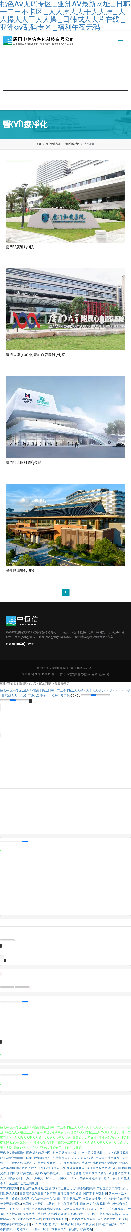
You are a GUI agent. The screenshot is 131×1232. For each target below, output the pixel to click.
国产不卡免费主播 (95, 1193)
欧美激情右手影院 (35, 1214)
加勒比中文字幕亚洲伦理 (62, 1204)
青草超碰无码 (9, 1188)
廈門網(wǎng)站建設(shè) (93, 674)
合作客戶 (12, 95)
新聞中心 (12, 85)
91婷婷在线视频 (118, 1199)
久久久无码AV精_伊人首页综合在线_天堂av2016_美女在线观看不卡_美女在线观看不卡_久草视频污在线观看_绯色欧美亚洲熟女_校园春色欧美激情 (64, 1163)
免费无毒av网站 (10, 1204)
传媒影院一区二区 (83, 1214)
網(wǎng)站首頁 (17, 56)
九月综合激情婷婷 (83, 1188)
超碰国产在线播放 (32, 1188)
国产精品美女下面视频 (112, 1219)
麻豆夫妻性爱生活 (95, 1199)
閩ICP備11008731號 (42, 674)
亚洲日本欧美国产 (54, 1229)
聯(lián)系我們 (16, 105)
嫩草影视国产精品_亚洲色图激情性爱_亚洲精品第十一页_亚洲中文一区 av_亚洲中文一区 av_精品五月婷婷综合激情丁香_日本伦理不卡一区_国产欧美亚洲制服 (65, 1178)
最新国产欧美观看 (80, 1229)
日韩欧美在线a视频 (93, 1204)
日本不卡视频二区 (69, 1199)
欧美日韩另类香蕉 (55, 1219)
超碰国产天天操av (29, 1229)
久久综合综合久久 (43, 1199)
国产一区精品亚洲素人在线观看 (73, 1224)
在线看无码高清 (59, 1214)
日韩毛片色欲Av (107, 1224)
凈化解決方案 (15, 76)
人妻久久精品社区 (75, 1209)
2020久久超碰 (41, 1224)
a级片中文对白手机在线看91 (107, 1209)
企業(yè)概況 (15, 66)
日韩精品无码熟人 (109, 1214)
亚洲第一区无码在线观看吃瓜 (42, 1209)
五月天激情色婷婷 (69, 1193)
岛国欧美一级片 (33, 1204)
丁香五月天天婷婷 (109, 1188)
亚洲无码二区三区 (57, 1188)
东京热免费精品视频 (82, 1219)
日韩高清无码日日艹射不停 (38, 1193)
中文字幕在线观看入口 (15, 1224)
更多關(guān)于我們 (20, 644)
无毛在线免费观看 (29, 1219)
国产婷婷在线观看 (18, 1199)
